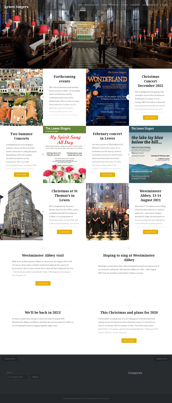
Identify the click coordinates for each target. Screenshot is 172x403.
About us (114, 5)
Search (9, 372)
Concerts (135, 5)
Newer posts (161, 359)
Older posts (10, 359)
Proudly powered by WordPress (74, 398)
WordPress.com (103, 398)
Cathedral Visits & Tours (155, 5)
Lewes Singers (16, 6)
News (104, 5)
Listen (124, 5)
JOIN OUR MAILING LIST (88, 5)
